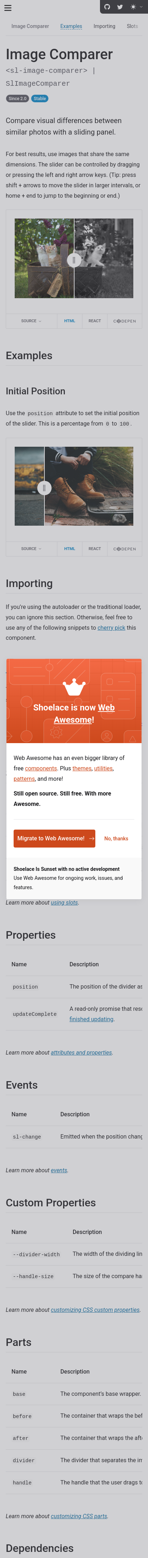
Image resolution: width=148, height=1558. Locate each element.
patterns (24, 778)
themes (81, 768)
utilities (103, 768)
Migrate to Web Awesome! (55, 838)
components (41, 768)
